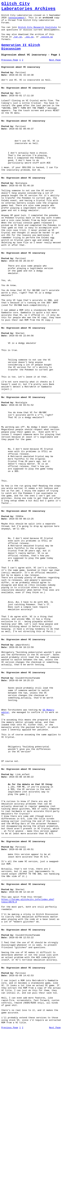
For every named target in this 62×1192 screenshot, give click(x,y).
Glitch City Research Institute (37, 31)
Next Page (55, 68)
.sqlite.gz (46, 42)
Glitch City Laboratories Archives (28, 7)
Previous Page (9, 68)
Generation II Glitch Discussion (20, 54)
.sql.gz (29, 42)
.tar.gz (17, 42)
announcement (17, 20)
